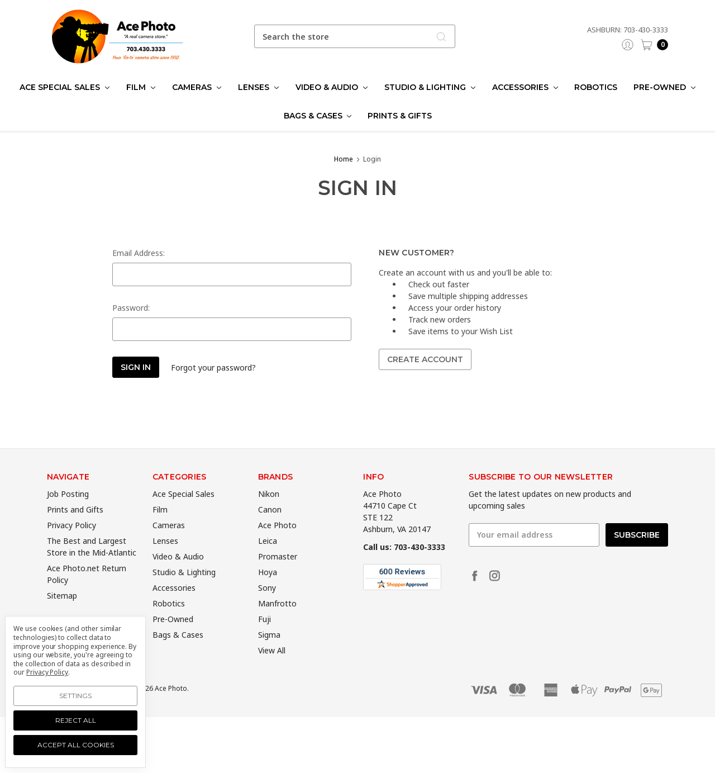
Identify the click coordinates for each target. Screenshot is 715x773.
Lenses (258, 87)
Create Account (425, 359)
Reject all (75, 720)
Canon (270, 528)
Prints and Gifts (75, 528)
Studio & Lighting (429, 87)
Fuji (264, 637)
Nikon (268, 512)
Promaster (277, 575)
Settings (75, 695)
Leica (267, 559)
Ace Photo (277, 543)
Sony (267, 606)
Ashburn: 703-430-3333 (627, 30)
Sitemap (62, 614)
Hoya (267, 590)
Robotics (595, 87)
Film (140, 87)
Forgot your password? (213, 367)
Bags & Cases (318, 116)
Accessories (525, 87)
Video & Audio (331, 87)
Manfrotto (277, 621)
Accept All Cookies (75, 745)
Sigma (269, 653)
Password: (131, 307)
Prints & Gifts (400, 116)
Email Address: (138, 253)
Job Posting (68, 512)
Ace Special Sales (64, 87)
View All (271, 668)
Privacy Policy (71, 543)
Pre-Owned (664, 87)
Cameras (196, 87)
